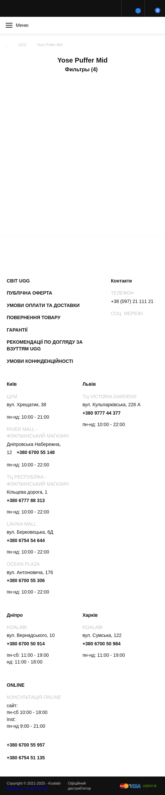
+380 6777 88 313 (26, 500)
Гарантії (17, 330)
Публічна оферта (29, 293)
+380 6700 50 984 (102, 643)
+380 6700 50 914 (26, 643)
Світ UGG (18, 280)
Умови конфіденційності (40, 361)
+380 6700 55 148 (35, 452)
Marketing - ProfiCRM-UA (28, 788)
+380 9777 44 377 (102, 413)
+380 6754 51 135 (26, 757)
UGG (22, 45)
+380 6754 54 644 (26, 540)
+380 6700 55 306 (26, 580)
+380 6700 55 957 (26, 745)
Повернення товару (33, 317)
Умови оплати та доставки (43, 305)
